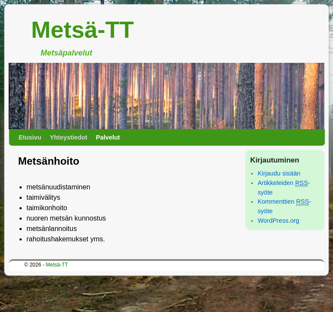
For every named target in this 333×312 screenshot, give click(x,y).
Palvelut (108, 137)
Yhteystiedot (68, 137)
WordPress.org (278, 220)
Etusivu (30, 137)
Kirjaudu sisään (279, 173)
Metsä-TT (82, 29)
